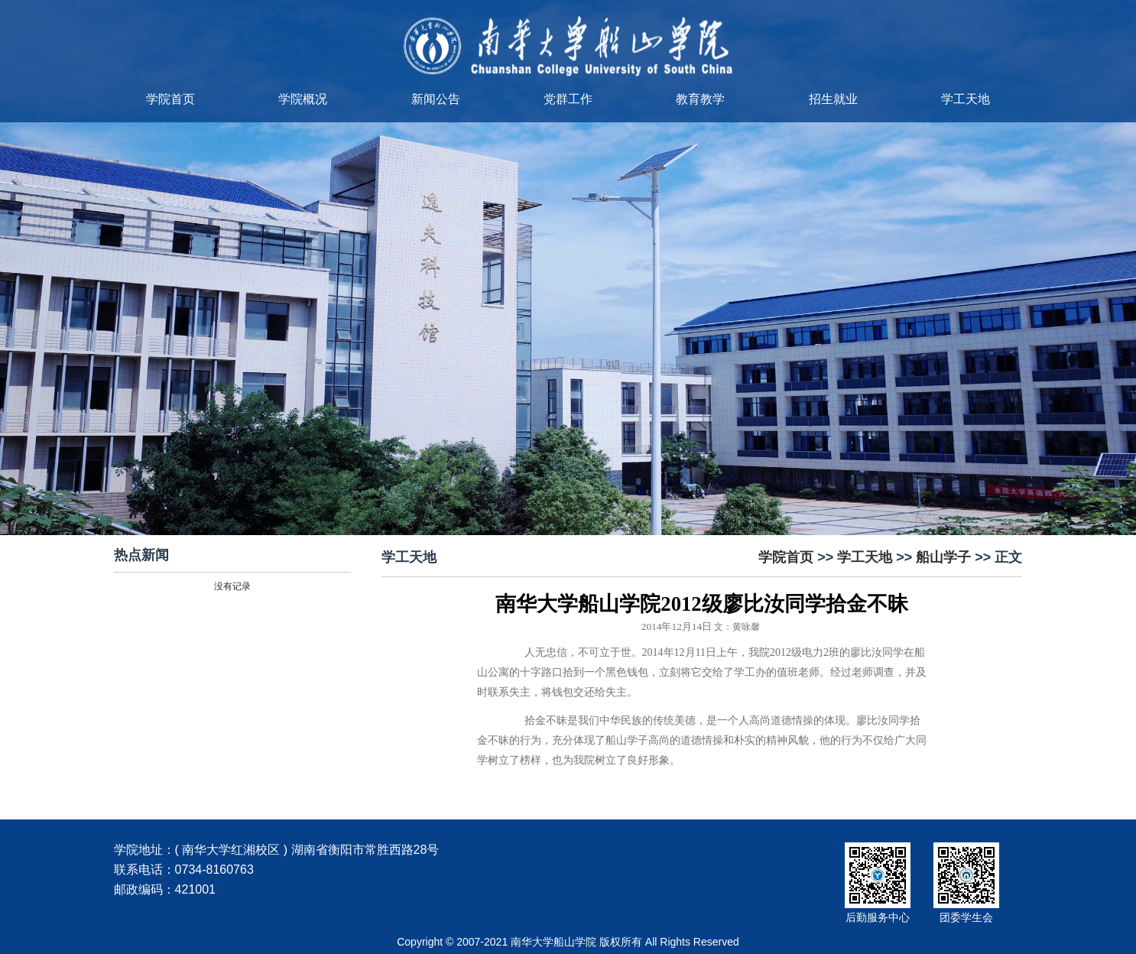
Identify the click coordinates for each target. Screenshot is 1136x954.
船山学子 (943, 557)
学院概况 (302, 98)
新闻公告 (435, 98)
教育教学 (700, 98)
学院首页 (170, 98)
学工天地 (965, 98)
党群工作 (568, 98)
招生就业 (833, 98)
